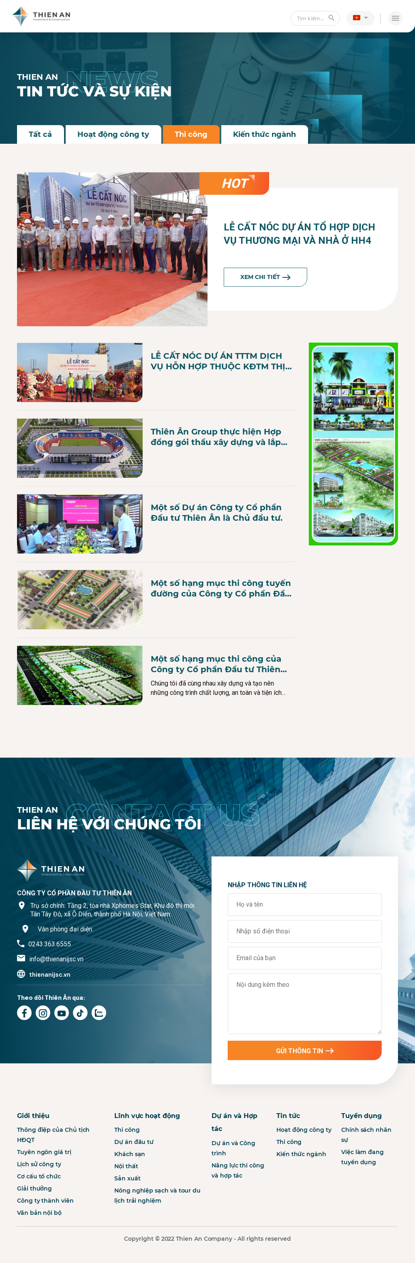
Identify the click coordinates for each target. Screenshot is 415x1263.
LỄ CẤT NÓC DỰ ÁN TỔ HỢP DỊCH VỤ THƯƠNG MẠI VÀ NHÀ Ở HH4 (299, 234)
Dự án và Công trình (233, 1186)
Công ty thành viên (45, 1238)
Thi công (192, 134)
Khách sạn (129, 1192)
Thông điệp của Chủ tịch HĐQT (53, 1173)
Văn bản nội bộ (39, 1250)
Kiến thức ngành (266, 134)
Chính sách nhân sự (366, 1173)
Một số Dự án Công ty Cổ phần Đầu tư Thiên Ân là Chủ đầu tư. (216, 513)
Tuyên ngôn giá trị (44, 1190)
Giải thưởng (34, 1226)
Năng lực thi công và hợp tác (238, 1208)
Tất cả (40, 134)
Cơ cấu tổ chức (39, 1214)
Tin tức (287, 1153)
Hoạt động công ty (114, 134)
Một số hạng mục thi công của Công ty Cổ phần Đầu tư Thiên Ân (216, 664)
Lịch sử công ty (39, 1202)
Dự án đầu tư (134, 1180)
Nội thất (126, 1204)
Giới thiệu (33, 1153)
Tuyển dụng (361, 1153)
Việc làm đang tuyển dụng (362, 1195)
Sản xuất (127, 1216)
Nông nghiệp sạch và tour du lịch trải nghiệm (157, 1233)
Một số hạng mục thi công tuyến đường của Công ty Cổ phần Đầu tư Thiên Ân (221, 588)
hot (234, 183)
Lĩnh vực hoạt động (147, 1153)
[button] (360, 17)
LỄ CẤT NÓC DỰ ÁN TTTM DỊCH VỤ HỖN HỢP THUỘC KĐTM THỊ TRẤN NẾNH (218, 361)
